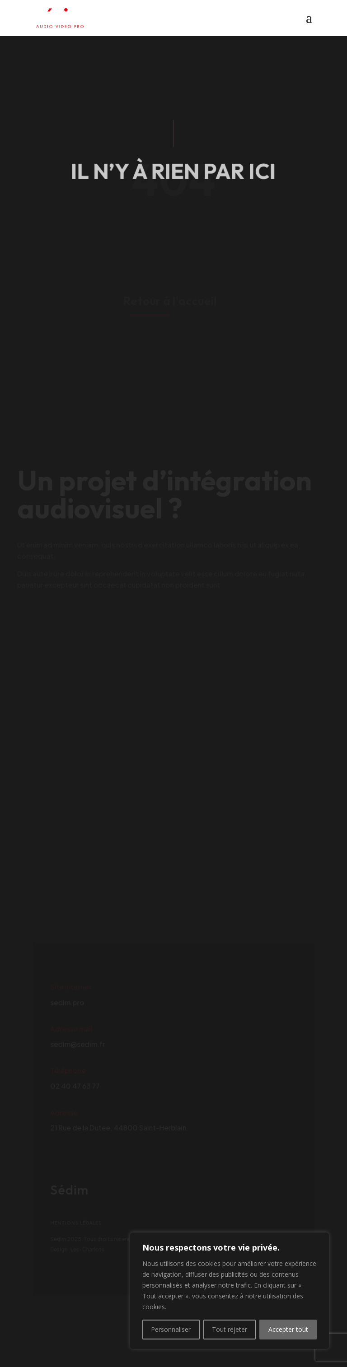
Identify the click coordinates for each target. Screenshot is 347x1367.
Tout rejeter (229, 1329)
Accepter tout (288, 1329)
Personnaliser (171, 1329)
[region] (229, 1291)
